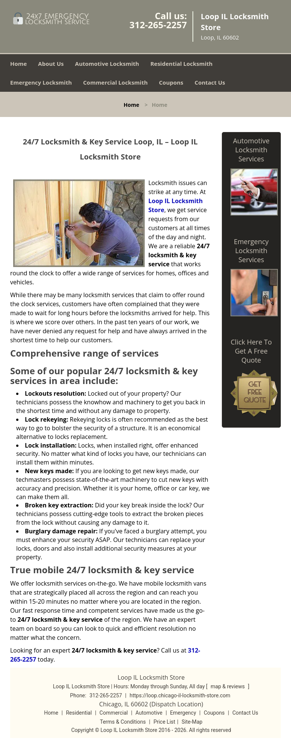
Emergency (183, 713)
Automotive (148, 713)
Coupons (171, 82)
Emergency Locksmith (41, 82)
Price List (164, 722)
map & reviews (228, 686)
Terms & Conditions (123, 722)
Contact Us (210, 82)
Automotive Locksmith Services (251, 149)
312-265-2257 (158, 24)
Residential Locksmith (181, 63)
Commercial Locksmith (115, 82)
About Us (51, 63)
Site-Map (192, 722)
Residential (79, 713)
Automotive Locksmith (107, 63)
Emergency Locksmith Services (251, 250)
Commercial (114, 713)
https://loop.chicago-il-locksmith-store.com (180, 695)
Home (18, 63)
